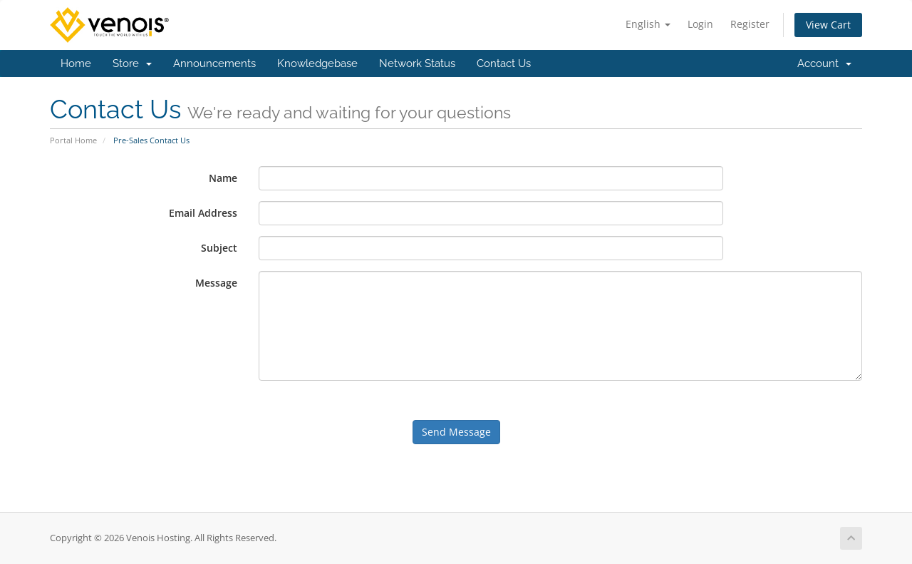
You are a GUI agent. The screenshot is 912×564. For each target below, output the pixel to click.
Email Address (203, 213)
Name (223, 178)
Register (750, 24)
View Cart (828, 24)
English (648, 24)
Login (700, 24)
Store (132, 63)
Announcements (214, 63)
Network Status (417, 63)
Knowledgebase (317, 63)
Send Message (456, 432)
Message (216, 282)
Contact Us (504, 63)
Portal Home (73, 140)
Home (76, 63)
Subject (219, 248)
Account (824, 63)
